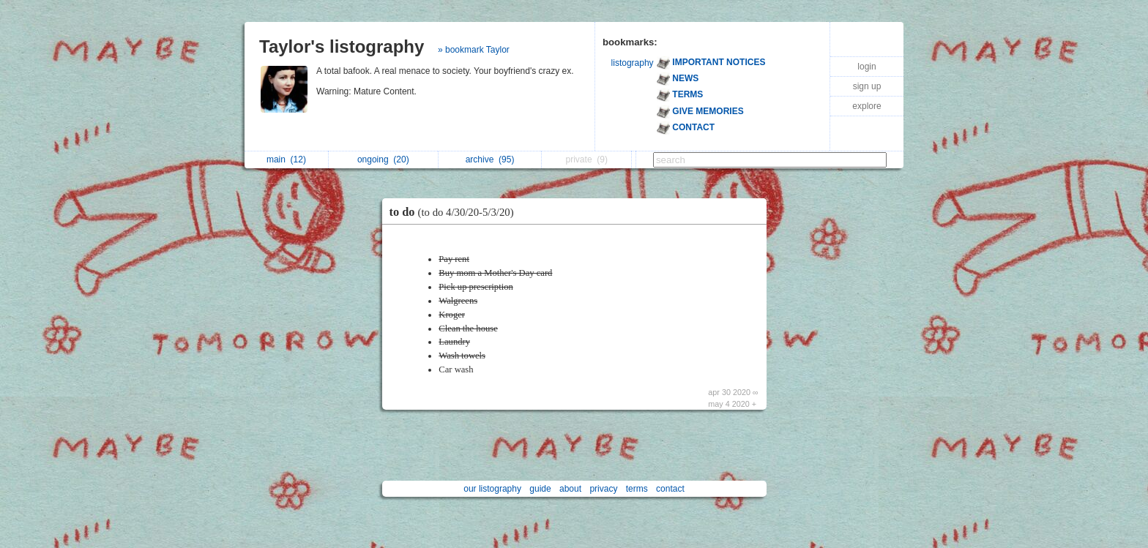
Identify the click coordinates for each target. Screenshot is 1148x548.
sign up (867, 86)
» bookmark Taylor (474, 50)
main (286, 159)
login (866, 66)
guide (540, 489)
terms (637, 489)
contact (670, 489)
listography (632, 63)
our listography (492, 489)
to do (455, 212)
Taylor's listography (341, 46)
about (570, 489)
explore (866, 106)
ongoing (383, 159)
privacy (603, 489)
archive (490, 159)
